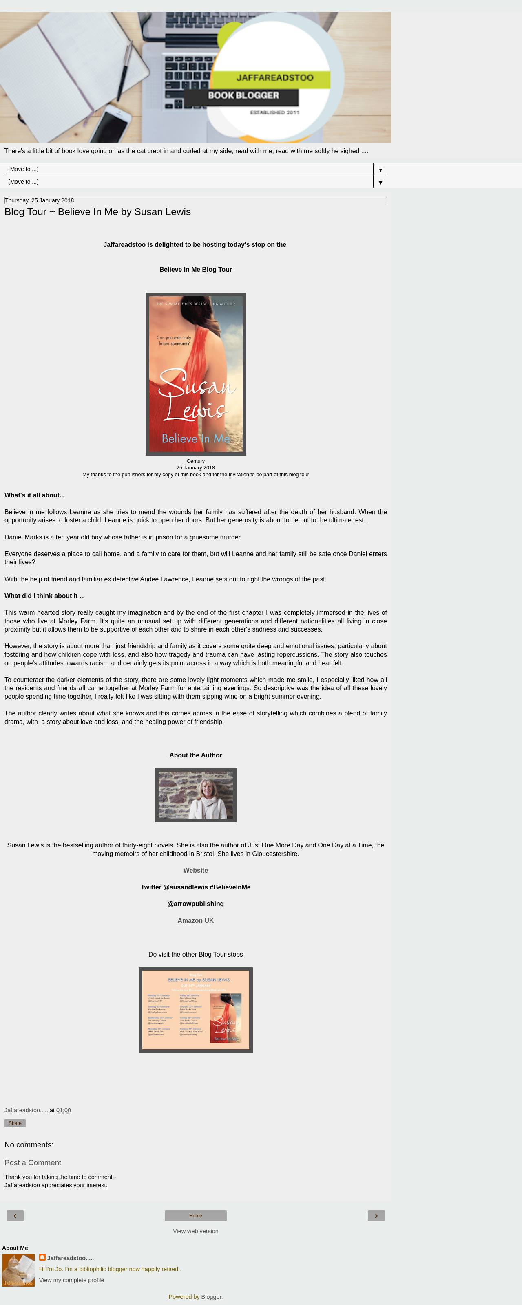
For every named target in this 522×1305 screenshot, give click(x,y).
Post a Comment (32, 1162)
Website (196, 870)
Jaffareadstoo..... (70, 1258)
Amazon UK (196, 920)
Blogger (211, 1297)
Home (195, 1216)
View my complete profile (71, 1280)
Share (15, 1123)
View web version (196, 1231)
